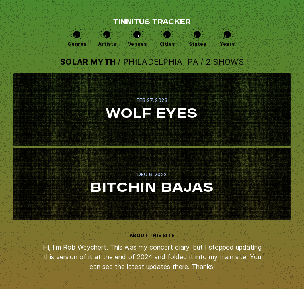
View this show (152, 109)
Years (227, 44)
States (197, 44)
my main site (227, 257)
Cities (167, 44)
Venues (137, 44)
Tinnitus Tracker (152, 22)
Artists (107, 44)
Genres (76, 44)
